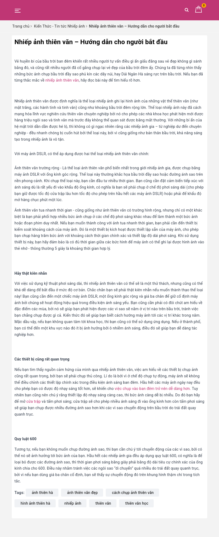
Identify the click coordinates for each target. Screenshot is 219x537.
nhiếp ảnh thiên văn (61, 80)
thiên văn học (136, 503)
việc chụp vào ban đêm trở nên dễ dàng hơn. (152, 388)
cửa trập (34, 401)
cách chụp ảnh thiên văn (133, 492)
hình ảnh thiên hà (35, 503)
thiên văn (103, 503)
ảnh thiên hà (42, 492)
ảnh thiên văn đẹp (82, 492)
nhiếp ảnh (73, 503)
